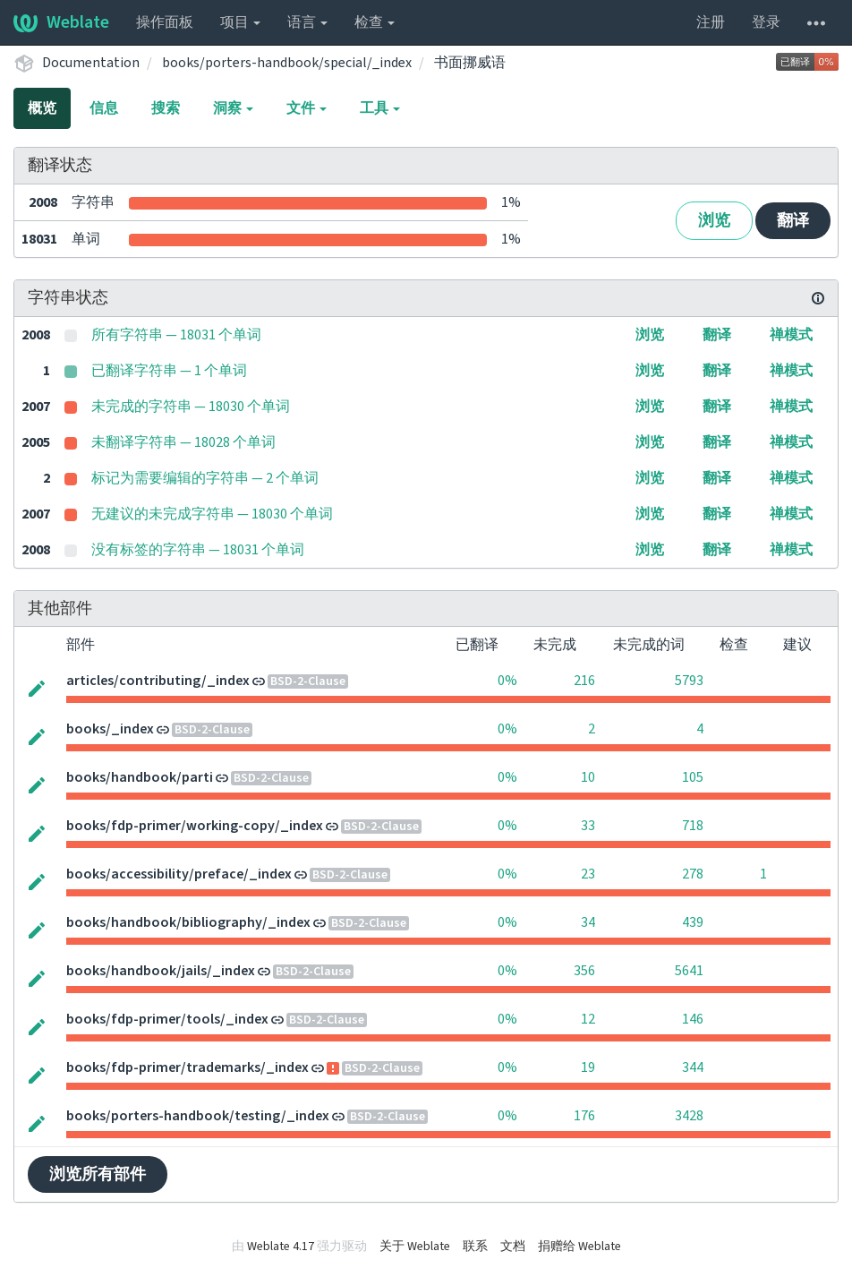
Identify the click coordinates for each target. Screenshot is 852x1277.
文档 (512, 1247)
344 (692, 1067)
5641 (689, 971)
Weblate (61, 22)
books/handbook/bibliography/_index (188, 922)
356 (584, 971)
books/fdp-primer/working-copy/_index (194, 826)
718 (692, 826)
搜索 (165, 108)
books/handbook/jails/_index (160, 971)
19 (588, 1067)
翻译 (793, 221)
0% (507, 680)
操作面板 (164, 22)
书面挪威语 (470, 63)
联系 (475, 1247)
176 (584, 1116)
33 (588, 826)
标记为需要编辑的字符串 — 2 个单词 (205, 478)
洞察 (233, 108)
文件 (306, 108)
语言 (307, 22)
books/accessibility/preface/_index (179, 874)
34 (588, 922)
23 (588, 874)
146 (692, 1019)
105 (692, 777)
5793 (689, 680)
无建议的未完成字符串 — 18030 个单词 (212, 514)
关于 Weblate (414, 1247)
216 (584, 680)
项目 (240, 22)
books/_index (110, 729)
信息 (103, 108)
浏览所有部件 (97, 1174)
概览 (42, 108)
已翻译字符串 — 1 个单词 (169, 371)
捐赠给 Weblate (579, 1247)
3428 (689, 1116)
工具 (380, 108)
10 (588, 777)
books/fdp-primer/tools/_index (167, 1019)
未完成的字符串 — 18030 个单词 (190, 406)
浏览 (714, 221)
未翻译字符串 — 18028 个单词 (183, 442)
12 (588, 1019)
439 (692, 922)
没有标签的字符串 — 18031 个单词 (197, 550)
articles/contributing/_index (158, 680)
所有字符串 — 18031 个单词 (176, 335)
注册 (710, 22)
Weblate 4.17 (280, 1247)
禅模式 (791, 335)
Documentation (91, 63)
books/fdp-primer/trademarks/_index (187, 1067)
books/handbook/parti (139, 777)
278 (692, 874)
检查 (374, 22)
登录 (766, 22)
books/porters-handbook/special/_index (287, 63)
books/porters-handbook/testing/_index (197, 1116)
